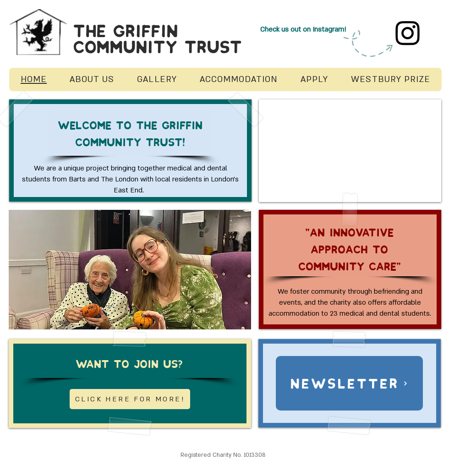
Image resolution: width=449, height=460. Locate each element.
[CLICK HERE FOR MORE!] (130, 399)
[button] (130, 269)
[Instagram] (408, 32)
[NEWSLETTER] (349, 383)
